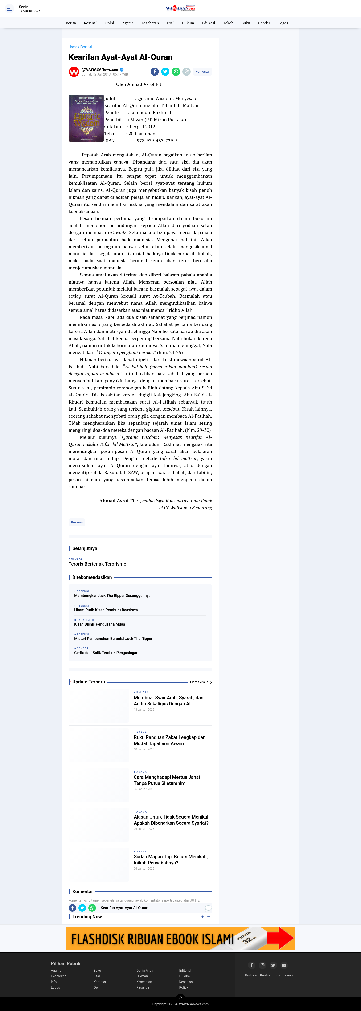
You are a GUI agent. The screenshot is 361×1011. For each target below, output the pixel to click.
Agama (128, 22)
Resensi (90, 22)
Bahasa (142, 692)
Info (54, 982)
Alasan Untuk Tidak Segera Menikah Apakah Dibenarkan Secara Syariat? (172, 820)
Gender (264, 22)
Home (73, 47)
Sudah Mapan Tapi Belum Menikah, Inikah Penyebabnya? (171, 860)
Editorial (185, 970)
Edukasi (208, 22)
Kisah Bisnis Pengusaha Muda (99, 624)
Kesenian (186, 982)
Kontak (265, 975)
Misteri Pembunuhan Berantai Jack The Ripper (113, 638)
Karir (277, 975)
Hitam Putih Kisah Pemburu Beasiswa (106, 610)
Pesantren (143, 987)
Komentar (202, 71)
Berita (71, 22)
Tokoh (228, 22)
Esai (170, 22)
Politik (184, 987)
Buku (246, 22)
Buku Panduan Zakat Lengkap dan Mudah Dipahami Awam (169, 740)
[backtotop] (180, 998)
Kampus (100, 982)
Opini (109, 22)
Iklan (287, 975)
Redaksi (251, 975)
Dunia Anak (144, 970)
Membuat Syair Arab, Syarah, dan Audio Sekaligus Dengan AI (168, 701)
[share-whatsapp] (176, 72)
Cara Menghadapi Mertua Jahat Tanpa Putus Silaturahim (167, 780)
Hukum (188, 22)
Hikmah (142, 976)
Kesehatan (150, 22)
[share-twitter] (165, 72)
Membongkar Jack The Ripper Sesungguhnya (112, 595)
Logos (283, 22)
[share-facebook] (155, 72)
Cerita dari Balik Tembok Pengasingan (106, 653)
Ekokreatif (58, 976)
